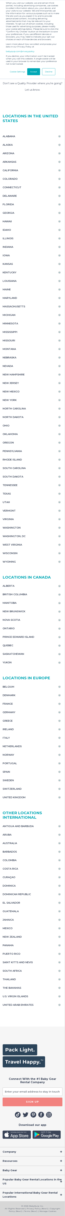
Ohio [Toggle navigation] (6, 425)
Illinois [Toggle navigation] (8, 238)
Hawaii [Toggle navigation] (7, 221)
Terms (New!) (30, 1211)
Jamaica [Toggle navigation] (8, 919)
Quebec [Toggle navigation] (8, 645)
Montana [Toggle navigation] (9, 349)
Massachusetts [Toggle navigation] (14, 306)
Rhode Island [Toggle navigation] (12, 459)
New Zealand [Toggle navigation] (12, 936)
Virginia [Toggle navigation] (8, 519)
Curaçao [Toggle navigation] (9, 877)
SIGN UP (32, 1101)
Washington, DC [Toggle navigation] (14, 536)
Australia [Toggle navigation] (10, 843)
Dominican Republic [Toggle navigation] (17, 894)
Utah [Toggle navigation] (6, 502)
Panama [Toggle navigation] (8, 945)
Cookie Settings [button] (17, 71)
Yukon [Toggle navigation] (7, 662)
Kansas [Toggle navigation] (8, 263)
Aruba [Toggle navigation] (7, 834)
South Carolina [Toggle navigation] (14, 468)
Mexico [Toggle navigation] (7, 928)
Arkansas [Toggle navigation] (9, 161)
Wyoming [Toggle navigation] (9, 561)
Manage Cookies (48, 1211)
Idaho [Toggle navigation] (7, 229)
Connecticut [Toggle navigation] (12, 187)
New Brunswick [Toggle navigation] (14, 611)
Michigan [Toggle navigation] (9, 315)
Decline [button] (48, 71)
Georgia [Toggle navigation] (8, 212)
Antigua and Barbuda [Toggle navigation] (18, 826)
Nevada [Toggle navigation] (8, 366)
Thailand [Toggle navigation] (9, 979)
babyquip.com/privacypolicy (20, 51)
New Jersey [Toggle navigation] (11, 383)
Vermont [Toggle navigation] (9, 510)
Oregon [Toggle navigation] (8, 442)
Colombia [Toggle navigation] (9, 860)
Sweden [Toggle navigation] (8, 780)
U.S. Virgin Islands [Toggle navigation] (15, 996)
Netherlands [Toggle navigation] (12, 746)
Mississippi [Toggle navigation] (10, 332)
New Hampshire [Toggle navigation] (14, 374)
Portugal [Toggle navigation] (10, 763)
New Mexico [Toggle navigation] (11, 391)
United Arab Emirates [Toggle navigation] (18, 1004)
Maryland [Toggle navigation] (10, 298)
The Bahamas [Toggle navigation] (12, 987)
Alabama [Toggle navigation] (9, 136)
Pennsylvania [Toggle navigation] (12, 451)
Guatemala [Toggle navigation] (11, 911)
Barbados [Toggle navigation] (10, 851)
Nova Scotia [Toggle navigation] (11, 619)
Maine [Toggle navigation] (7, 289)
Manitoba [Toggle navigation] (9, 602)
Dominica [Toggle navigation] (9, 885)
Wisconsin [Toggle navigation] (10, 553)
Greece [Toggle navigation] (8, 720)
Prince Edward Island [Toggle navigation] (18, 636)
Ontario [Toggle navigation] (9, 628)
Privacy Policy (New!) (37, 1208)
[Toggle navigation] (32, 1152)
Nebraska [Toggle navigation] (9, 357)
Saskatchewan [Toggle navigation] (13, 653)
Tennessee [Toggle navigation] (10, 485)
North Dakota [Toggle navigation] (13, 417)
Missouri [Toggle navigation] (9, 340)
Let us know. (32, 89)
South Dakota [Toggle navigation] (13, 476)
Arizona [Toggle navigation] (8, 153)
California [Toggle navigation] (10, 170)
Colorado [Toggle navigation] (10, 178)
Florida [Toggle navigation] (8, 204)
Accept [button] (33, 71)
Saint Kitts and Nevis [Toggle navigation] (18, 962)
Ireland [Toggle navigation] (8, 729)
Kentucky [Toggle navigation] (9, 272)
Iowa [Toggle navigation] (6, 255)
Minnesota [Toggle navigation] (10, 323)
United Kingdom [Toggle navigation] (14, 797)
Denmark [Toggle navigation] (9, 695)
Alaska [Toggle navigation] (8, 144)
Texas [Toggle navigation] (7, 493)
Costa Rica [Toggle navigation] (10, 868)
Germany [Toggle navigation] (9, 712)
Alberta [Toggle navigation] (8, 585)
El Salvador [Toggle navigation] (11, 902)
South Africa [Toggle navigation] (12, 970)
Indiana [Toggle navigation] (8, 246)
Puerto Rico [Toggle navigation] (11, 953)
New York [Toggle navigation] (10, 400)
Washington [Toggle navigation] (12, 527)
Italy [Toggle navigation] (6, 737)
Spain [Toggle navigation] (6, 771)
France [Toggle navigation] (8, 703)
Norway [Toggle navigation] (8, 754)
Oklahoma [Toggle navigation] (10, 434)
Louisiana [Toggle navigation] (9, 281)
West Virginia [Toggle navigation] (12, 544)
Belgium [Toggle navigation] (8, 686)
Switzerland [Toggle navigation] (12, 788)
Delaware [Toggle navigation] (10, 195)
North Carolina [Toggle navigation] (14, 408)
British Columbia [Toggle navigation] (15, 594)
